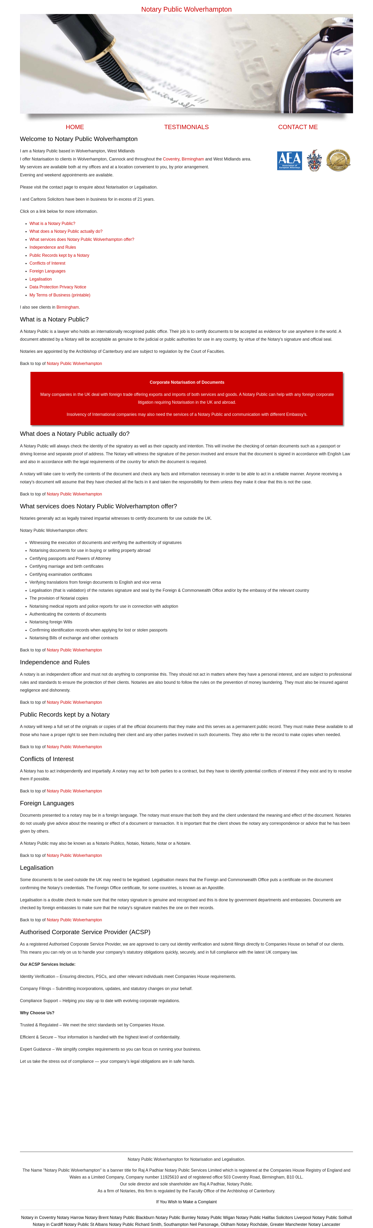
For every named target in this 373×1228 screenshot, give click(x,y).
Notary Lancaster (324, 1224)
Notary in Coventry (39, 1217)
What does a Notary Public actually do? (66, 231)
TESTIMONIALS (186, 127)
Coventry (171, 159)
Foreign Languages (47, 271)
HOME (75, 127)
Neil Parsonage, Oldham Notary (219, 1224)
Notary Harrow (71, 1217)
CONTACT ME (298, 127)
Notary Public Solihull (332, 1217)
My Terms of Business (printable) (59, 295)
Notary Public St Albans (86, 1224)
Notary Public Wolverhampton (74, 363)
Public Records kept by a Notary (59, 255)
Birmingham (193, 159)
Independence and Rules (52, 247)
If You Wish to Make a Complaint (186, 1201)
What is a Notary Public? (52, 223)
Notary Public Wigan (216, 1217)
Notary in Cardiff (48, 1224)
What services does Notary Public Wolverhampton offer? (81, 239)
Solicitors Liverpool (293, 1217)
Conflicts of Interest (47, 263)
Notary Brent (97, 1217)
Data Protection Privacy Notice (57, 287)
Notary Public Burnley (176, 1217)
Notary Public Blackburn (133, 1217)
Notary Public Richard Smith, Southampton (148, 1224)
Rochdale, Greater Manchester (278, 1224)
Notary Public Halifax (256, 1217)
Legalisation (40, 279)
